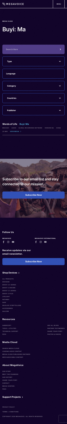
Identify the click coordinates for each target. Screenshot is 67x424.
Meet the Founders (10, 374)
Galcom (5, 311)
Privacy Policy (8, 407)
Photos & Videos (54, 334)
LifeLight (6, 296)
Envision (5, 282)
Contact (5, 383)
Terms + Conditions (10, 412)
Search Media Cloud (10, 348)
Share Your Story (54, 331)
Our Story (6, 371)
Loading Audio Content (12, 351)
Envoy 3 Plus (7, 293)
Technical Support (10, 331)
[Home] (13, 4)
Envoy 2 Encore (8, 288)
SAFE (4, 302)
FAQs (4, 389)
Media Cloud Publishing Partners (16, 354)
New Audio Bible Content (12, 357)
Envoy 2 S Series (9, 291)
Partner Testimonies (56, 328)
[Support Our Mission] (59, 4)
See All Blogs (53, 325)
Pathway (5, 299)
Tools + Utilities (9, 328)
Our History (7, 377)
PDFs (4, 334)
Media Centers (8, 386)
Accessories (7, 308)
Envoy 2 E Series (9, 285)
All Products (8, 279)
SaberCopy (6, 325)
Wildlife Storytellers (11, 305)
